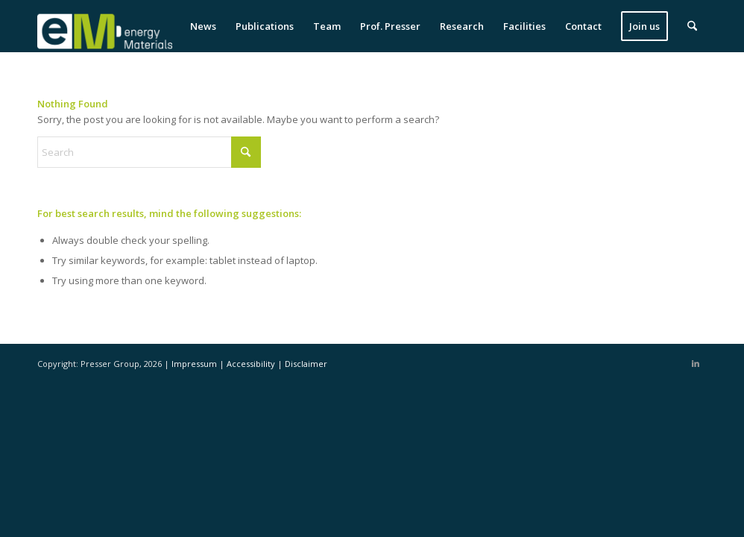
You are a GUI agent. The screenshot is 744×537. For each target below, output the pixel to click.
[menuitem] (203, 26)
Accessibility (252, 363)
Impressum (195, 363)
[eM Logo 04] (104, 26)
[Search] (692, 26)
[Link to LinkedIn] (695, 363)
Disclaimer (306, 363)
